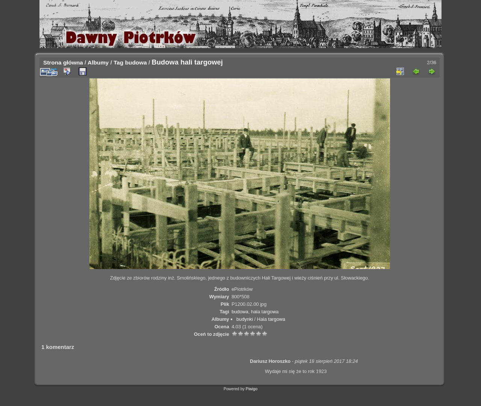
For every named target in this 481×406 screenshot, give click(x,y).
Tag (118, 62)
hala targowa (264, 311)
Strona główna (63, 62)
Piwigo (251, 388)
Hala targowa (271, 319)
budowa (136, 62)
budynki (244, 319)
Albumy (98, 62)
